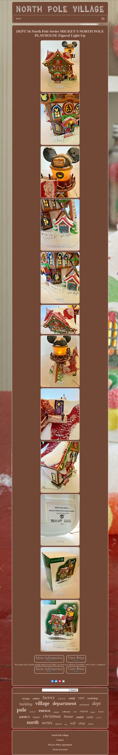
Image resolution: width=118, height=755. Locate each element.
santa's (24, 717)
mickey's (32, 712)
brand (100, 711)
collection (66, 712)
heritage (26, 699)
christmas (52, 716)
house (68, 716)
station (36, 698)
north (33, 722)
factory (49, 697)
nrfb (73, 723)
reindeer (56, 712)
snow (90, 723)
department (64, 703)
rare (81, 698)
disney (93, 712)
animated (84, 704)
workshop (92, 698)
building (26, 704)
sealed (79, 717)
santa (90, 717)
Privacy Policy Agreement (60, 745)
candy (72, 698)
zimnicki (61, 699)
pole (21, 710)
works (98, 717)
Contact (60, 740)
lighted (58, 724)
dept (96, 703)
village (42, 703)
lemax (36, 717)
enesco (44, 710)
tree (66, 724)
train (75, 712)
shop (82, 723)
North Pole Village (60, 735)
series (47, 722)
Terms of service (60, 749)
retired (84, 711)
